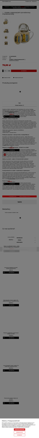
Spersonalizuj (19, 432)
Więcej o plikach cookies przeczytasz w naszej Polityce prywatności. (15, 426)
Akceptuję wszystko (19, 429)
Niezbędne (19, 435)
